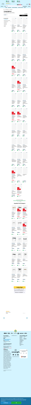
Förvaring (5, 22)
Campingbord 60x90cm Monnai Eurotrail (14, 132)
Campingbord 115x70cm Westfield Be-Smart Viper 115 (19, 87)
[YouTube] (18, 354)
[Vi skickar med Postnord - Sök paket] (21, 333)
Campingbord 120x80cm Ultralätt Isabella (19, 102)
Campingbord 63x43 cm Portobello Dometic (19, 132)
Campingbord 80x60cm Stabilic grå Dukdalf (25, 146)
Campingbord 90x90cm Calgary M (19, 176)
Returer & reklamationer (21, 339)
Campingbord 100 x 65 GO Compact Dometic (25, 27)
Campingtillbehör (11, 6)
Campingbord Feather (25, 174)
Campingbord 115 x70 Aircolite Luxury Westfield (14, 71)
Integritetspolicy (22, 344)
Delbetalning (21, 336)
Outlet (12, 7)
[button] (9, 3)
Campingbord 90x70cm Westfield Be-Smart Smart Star (14, 177)
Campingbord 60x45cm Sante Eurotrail (25, 117)
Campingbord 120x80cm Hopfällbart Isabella (14, 102)
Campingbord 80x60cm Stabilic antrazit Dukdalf (19, 146)
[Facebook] (13, 354)
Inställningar (6, 402)
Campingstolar (6, 21)
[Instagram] (15, 354)
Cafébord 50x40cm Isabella (19, 26)
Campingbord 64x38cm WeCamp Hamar (25, 132)
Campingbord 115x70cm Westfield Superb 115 (25, 87)
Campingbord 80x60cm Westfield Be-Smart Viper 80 (19, 161)
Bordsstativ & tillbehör (7, 20)
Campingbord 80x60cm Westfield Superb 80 (25, 161)
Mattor (5, 26)
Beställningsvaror (22, 340)
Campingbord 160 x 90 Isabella (19, 116)
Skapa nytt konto (25, 337)
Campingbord (10, 9)
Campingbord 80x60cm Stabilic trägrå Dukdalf (14, 161)
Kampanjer (21, 341)
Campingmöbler (5, 6)
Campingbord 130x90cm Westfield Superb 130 (25, 103)
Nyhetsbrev (21, 343)
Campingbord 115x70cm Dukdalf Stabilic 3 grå (25, 71)
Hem (3, 9)
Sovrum (5, 25)
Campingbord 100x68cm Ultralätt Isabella (19, 56)
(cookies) (14, 398)
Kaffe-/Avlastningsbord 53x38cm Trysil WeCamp (19, 192)
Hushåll (16, 6)
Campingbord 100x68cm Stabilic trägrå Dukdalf (14, 56)
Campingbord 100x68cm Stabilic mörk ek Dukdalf (25, 42)
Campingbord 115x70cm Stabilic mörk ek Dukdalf (14, 86)
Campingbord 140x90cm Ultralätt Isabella (14, 117)
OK (16, 402)
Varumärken (21, 342)
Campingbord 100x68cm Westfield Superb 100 (25, 57)
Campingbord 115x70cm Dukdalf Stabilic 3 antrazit (19, 71)
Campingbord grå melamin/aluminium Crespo (14, 192)
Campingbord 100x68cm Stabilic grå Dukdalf (19, 42)
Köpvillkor (21, 337)
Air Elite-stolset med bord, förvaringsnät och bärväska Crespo (14, 27)
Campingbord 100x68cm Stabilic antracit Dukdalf (14, 42)
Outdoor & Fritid (7, 7)
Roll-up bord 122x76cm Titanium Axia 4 (19, 229)
